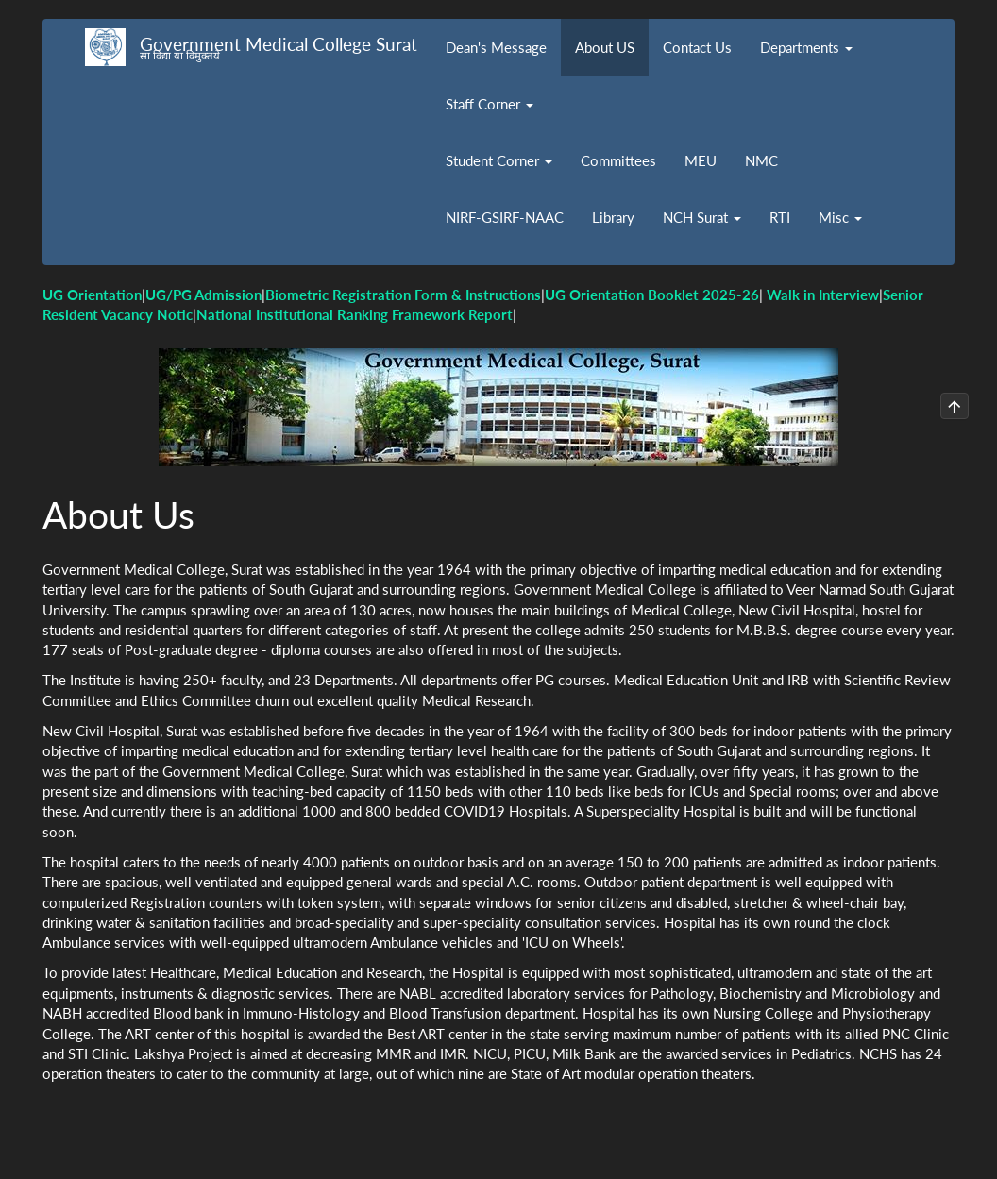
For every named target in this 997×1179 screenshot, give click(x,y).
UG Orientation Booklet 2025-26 (652, 294)
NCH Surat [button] (702, 217)
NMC (761, 160)
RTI (779, 217)
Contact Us (697, 47)
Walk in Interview (823, 294)
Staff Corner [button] (489, 103)
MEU (700, 160)
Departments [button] (806, 47)
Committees (618, 160)
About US (604, 47)
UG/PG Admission (203, 294)
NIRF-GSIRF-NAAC (505, 217)
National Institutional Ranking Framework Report (354, 314)
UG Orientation (92, 294)
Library (613, 217)
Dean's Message (496, 47)
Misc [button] (840, 217)
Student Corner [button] (499, 160)
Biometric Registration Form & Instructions (403, 294)
